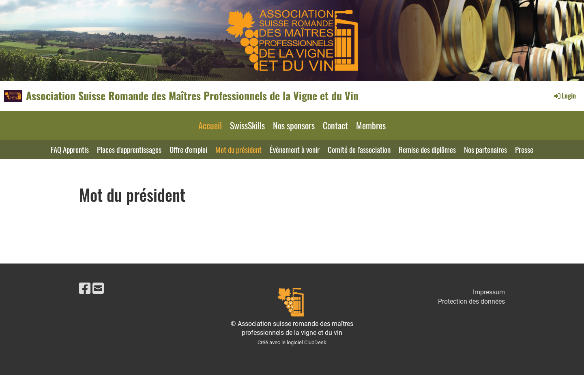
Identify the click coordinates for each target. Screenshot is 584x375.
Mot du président (238, 149)
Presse (524, 149)
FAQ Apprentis (70, 149)
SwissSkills (247, 125)
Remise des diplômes (427, 149)
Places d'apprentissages (129, 149)
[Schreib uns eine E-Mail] (98, 288)
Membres (371, 125)
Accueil (210, 125)
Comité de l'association (359, 149)
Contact (335, 125)
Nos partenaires (485, 149)
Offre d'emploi (188, 149)
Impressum (489, 292)
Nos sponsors (294, 125)
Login (564, 96)
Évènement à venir (295, 149)
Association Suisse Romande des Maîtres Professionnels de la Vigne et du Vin (192, 95)
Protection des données (471, 301)
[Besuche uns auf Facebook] (84, 288)
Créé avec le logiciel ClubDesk (292, 342)
